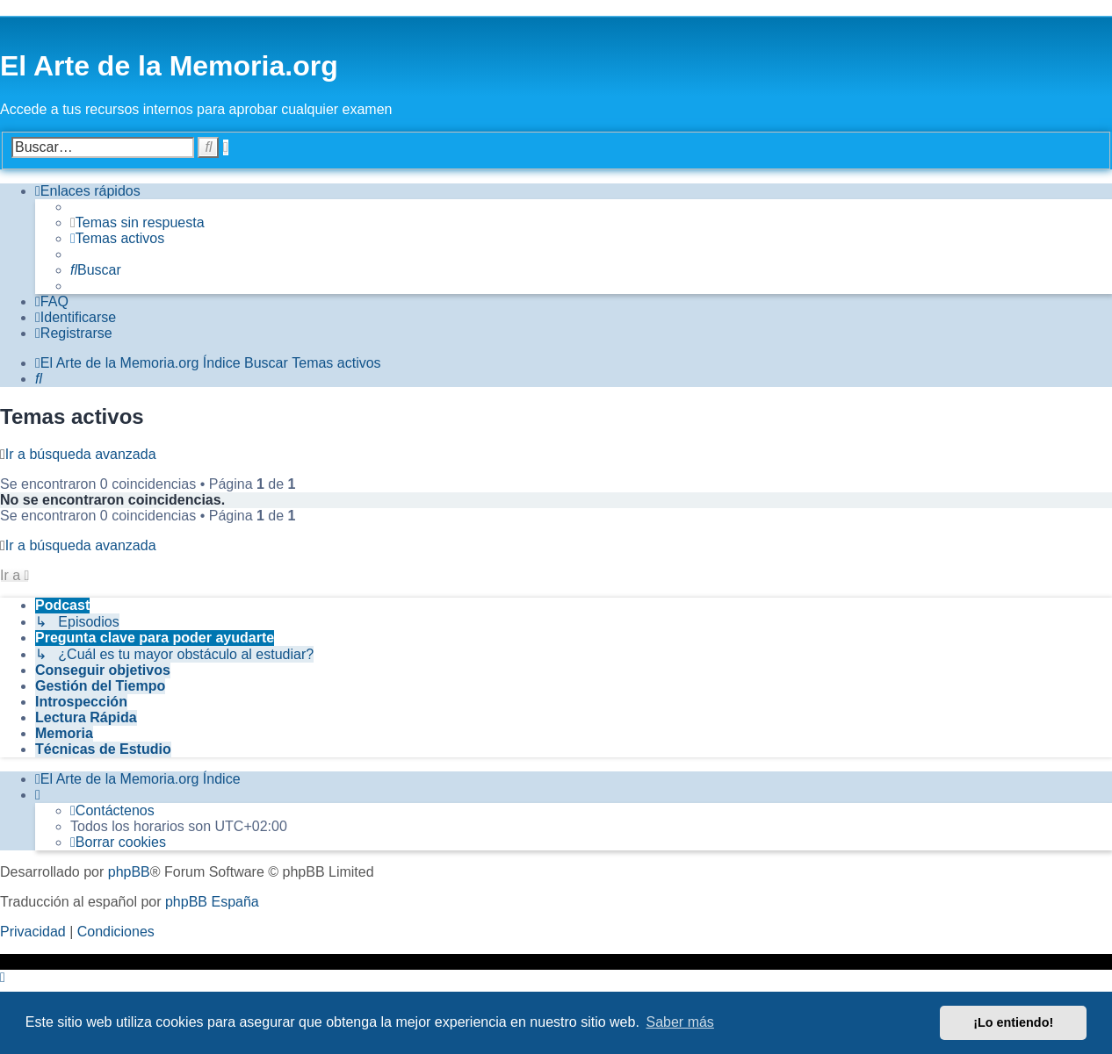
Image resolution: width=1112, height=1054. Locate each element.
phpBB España (212, 901)
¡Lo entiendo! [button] (1013, 1022)
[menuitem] (137, 223)
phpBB (129, 871)
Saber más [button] (680, 1022)
